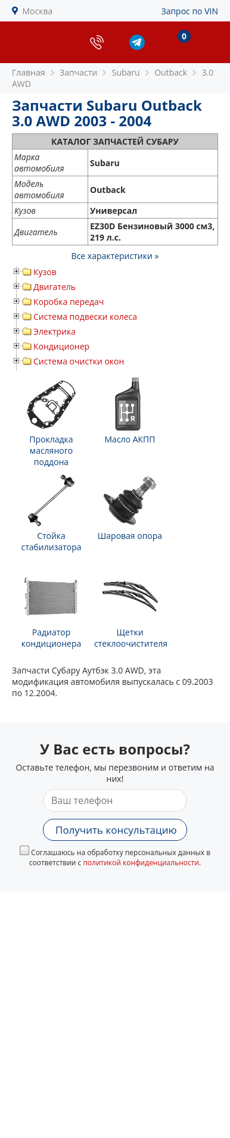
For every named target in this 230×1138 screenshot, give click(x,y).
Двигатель (54, 286)
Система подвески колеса (85, 316)
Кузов (45, 272)
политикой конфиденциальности (141, 863)
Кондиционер (61, 346)
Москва (38, 11)
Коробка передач (68, 301)
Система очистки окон (78, 361)
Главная (28, 72)
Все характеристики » (115, 255)
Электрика (54, 331)
